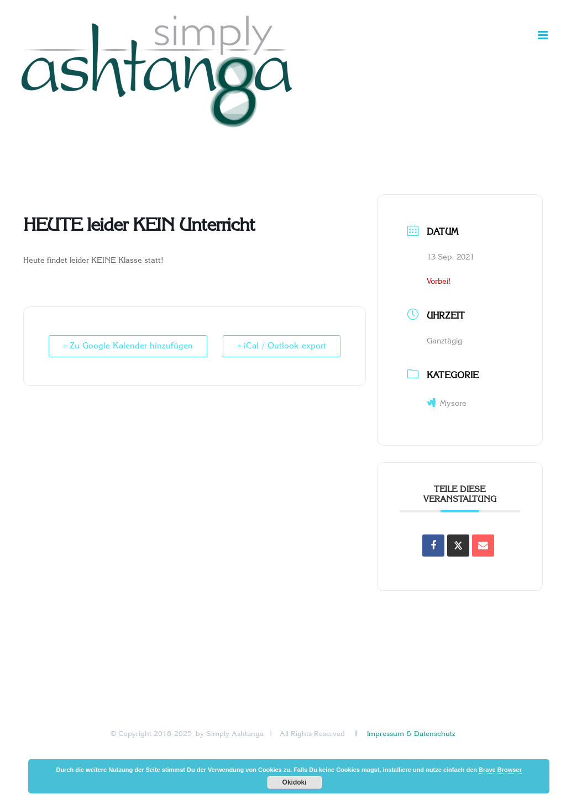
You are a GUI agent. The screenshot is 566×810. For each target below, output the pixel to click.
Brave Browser (500, 769)
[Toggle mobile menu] (543, 35)
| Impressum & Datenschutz (404, 734)
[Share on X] (458, 545)
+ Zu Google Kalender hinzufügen (130, 346)
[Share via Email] (483, 545)
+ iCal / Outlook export (279, 346)
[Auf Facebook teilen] (433, 545)
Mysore (447, 403)
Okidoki (294, 782)
